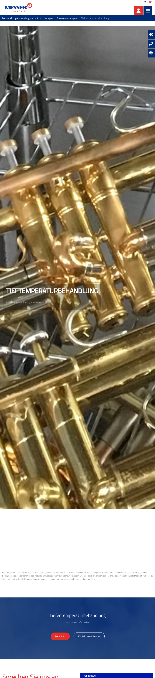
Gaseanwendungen (67, 18)
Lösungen (48, 18)
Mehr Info (60, 636)
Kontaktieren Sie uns (89, 636)
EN (145, 2)
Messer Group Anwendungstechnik (20, 18)
